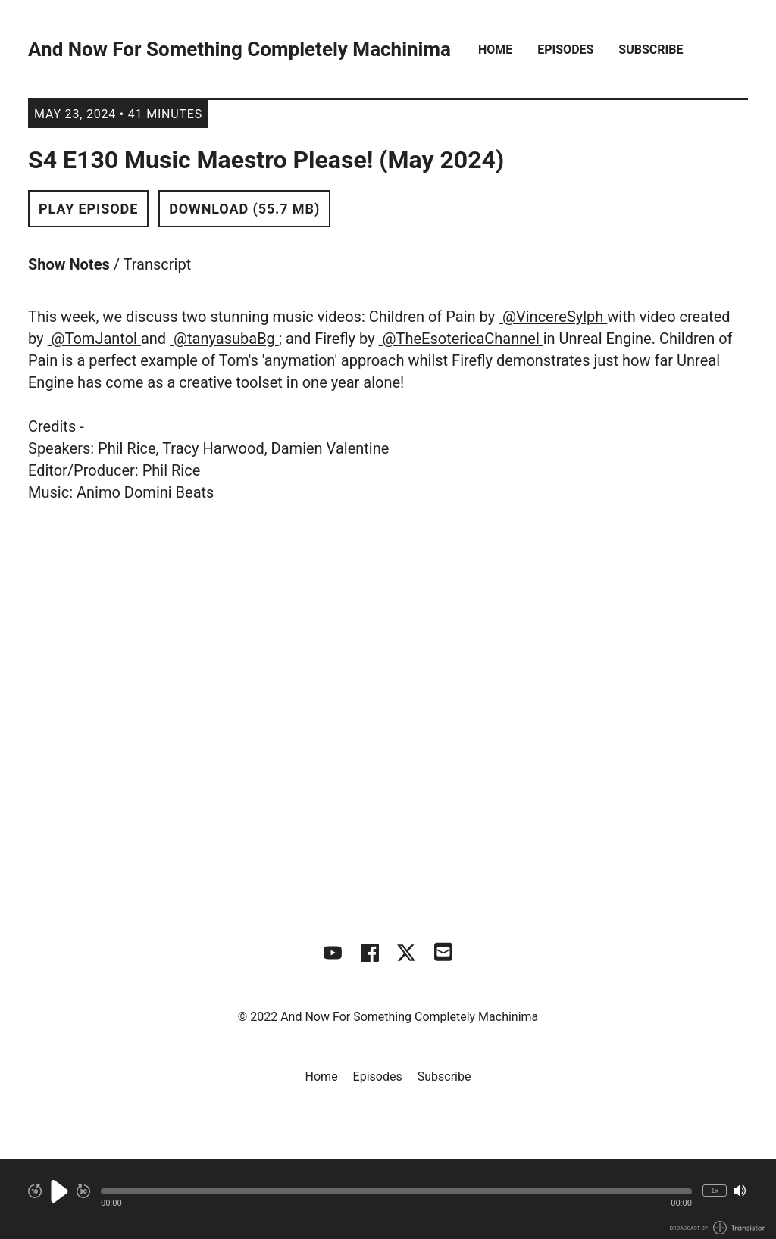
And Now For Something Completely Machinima (239, 50)
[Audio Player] (388, 1199)
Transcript (158, 264)
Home (495, 49)
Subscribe (650, 49)
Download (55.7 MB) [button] (244, 209)
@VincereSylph (553, 316)
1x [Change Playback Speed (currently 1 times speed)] (714, 1190)
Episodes (565, 49)
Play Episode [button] (88, 209)
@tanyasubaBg (224, 338)
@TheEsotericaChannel (461, 338)
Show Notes (69, 264)
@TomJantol (94, 338)
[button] (396, 1191)
